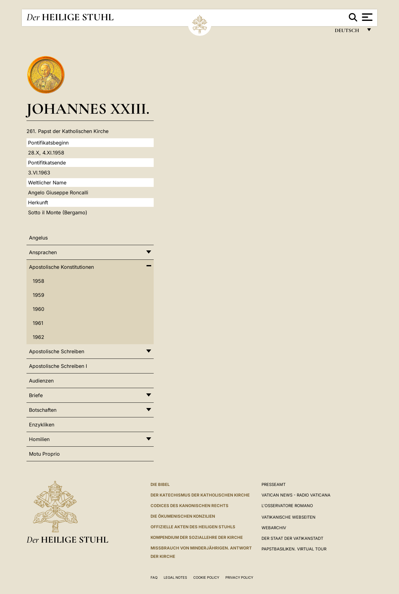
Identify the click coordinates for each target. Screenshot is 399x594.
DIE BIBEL (160, 484)
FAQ (154, 577)
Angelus (38, 238)
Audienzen (41, 381)
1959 (38, 295)
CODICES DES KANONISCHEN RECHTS (189, 505)
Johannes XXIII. (87, 108)
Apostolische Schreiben (56, 351)
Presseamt (274, 484)
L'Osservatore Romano (287, 505)
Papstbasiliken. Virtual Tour (294, 548)
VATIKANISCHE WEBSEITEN (288, 517)
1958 (38, 281)
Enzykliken (41, 424)
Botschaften (42, 410)
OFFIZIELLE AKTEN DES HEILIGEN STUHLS (193, 526)
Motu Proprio (44, 454)
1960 (38, 309)
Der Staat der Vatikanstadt (292, 538)
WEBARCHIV (274, 527)
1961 (38, 323)
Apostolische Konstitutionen (61, 267)
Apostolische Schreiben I (58, 366)
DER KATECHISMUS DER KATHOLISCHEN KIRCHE (200, 494)
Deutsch (348, 32)
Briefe (36, 395)
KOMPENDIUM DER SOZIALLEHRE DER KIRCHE (197, 537)
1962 (38, 337)
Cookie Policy (206, 577)
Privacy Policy (239, 577)
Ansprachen (43, 252)
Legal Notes (175, 577)
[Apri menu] (366, 17)
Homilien (39, 439)
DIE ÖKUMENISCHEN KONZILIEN (183, 516)
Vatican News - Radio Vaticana (296, 494)
